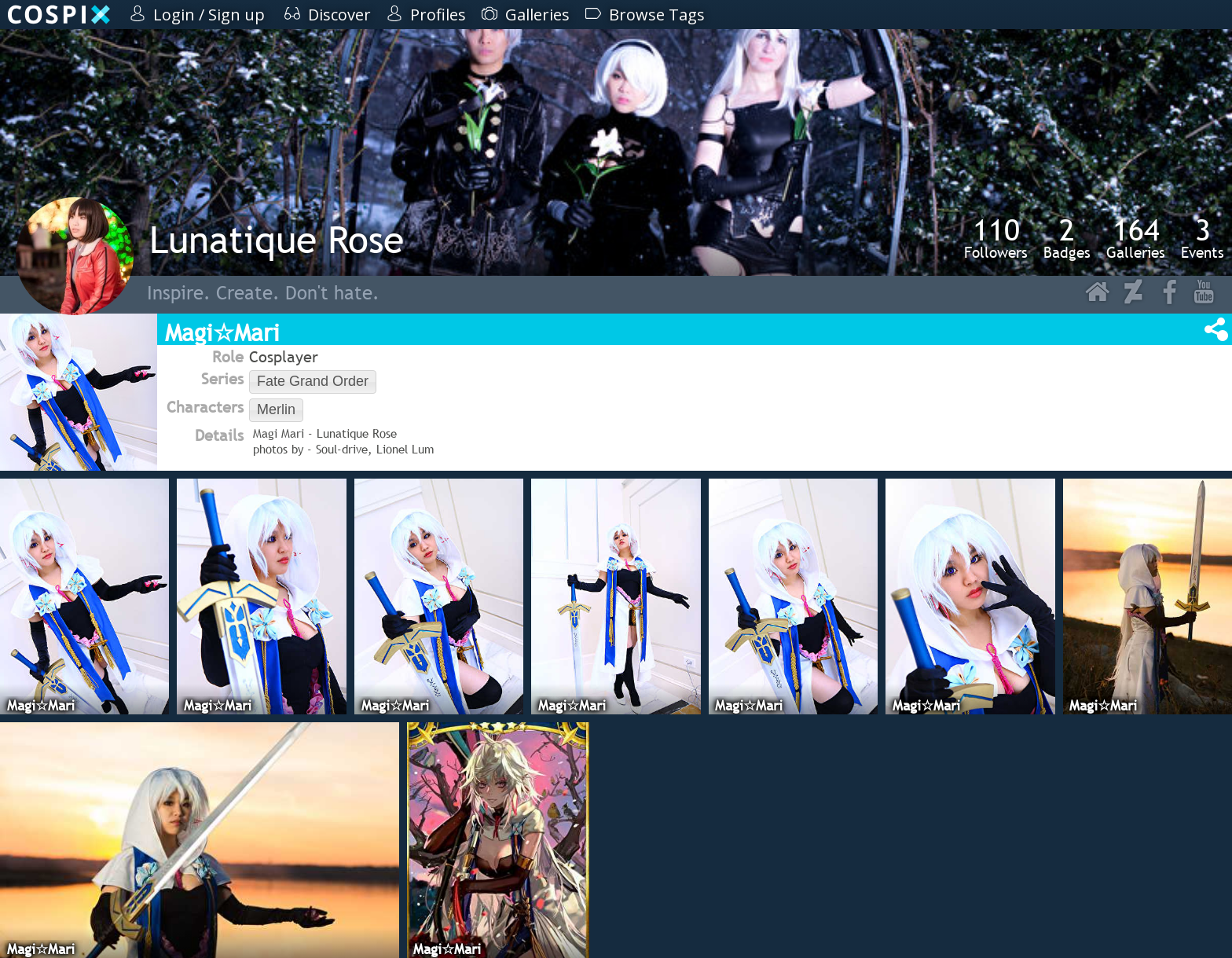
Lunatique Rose (276, 239)
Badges (1067, 238)
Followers (996, 238)
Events (1202, 238)
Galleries (1135, 238)
